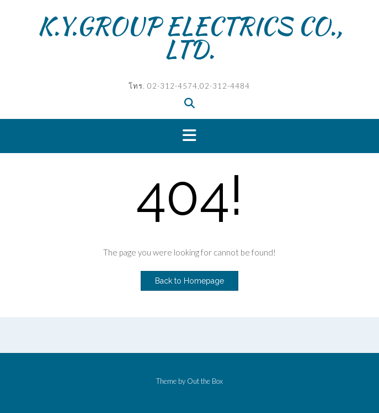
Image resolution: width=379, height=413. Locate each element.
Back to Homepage (189, 280)
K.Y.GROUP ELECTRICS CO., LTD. (190, 37)
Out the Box (205, 381)
